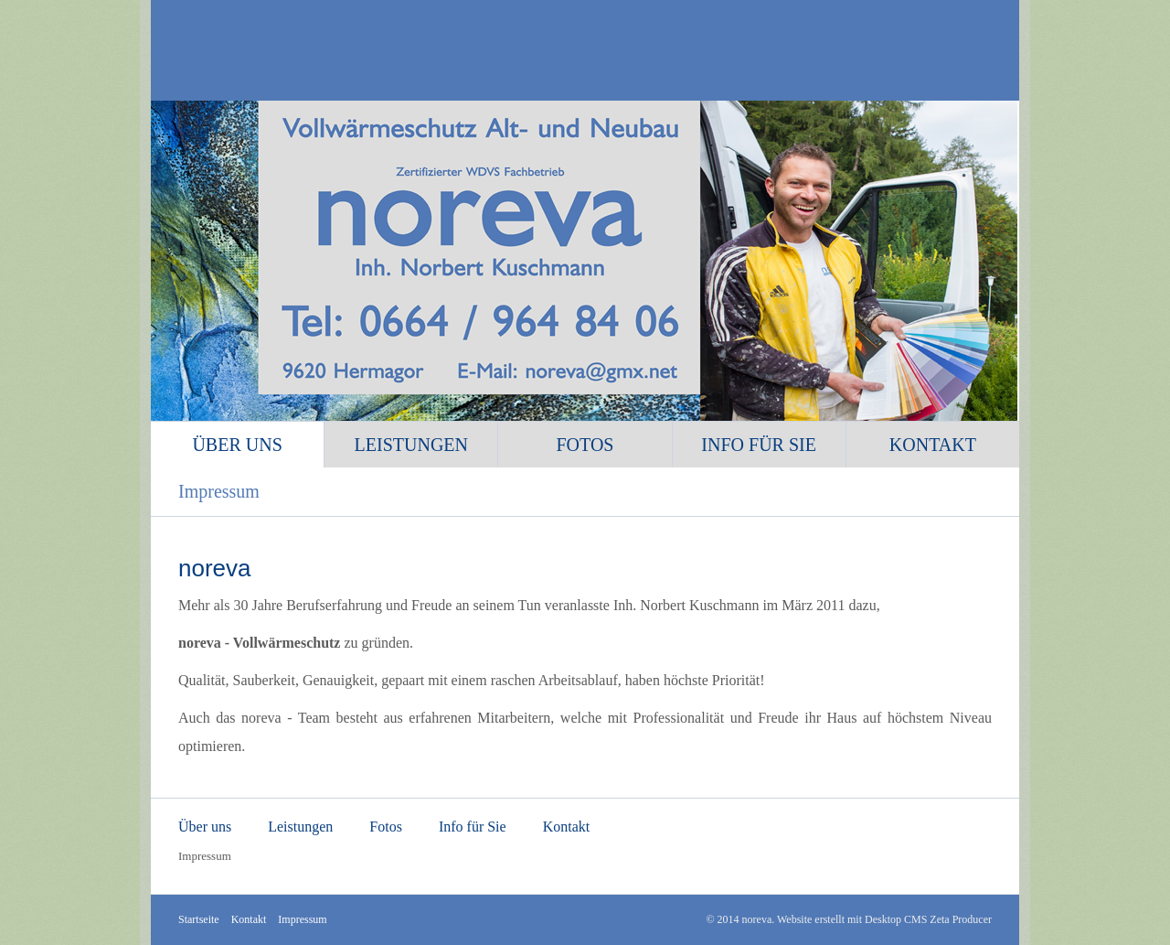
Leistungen (411, 445)
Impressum (219, 491)
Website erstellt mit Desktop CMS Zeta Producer (884, 919)
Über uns (237, 445)
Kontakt (932, 445)
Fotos (584, 445)
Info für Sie (758, 445)
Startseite (198, 919)
